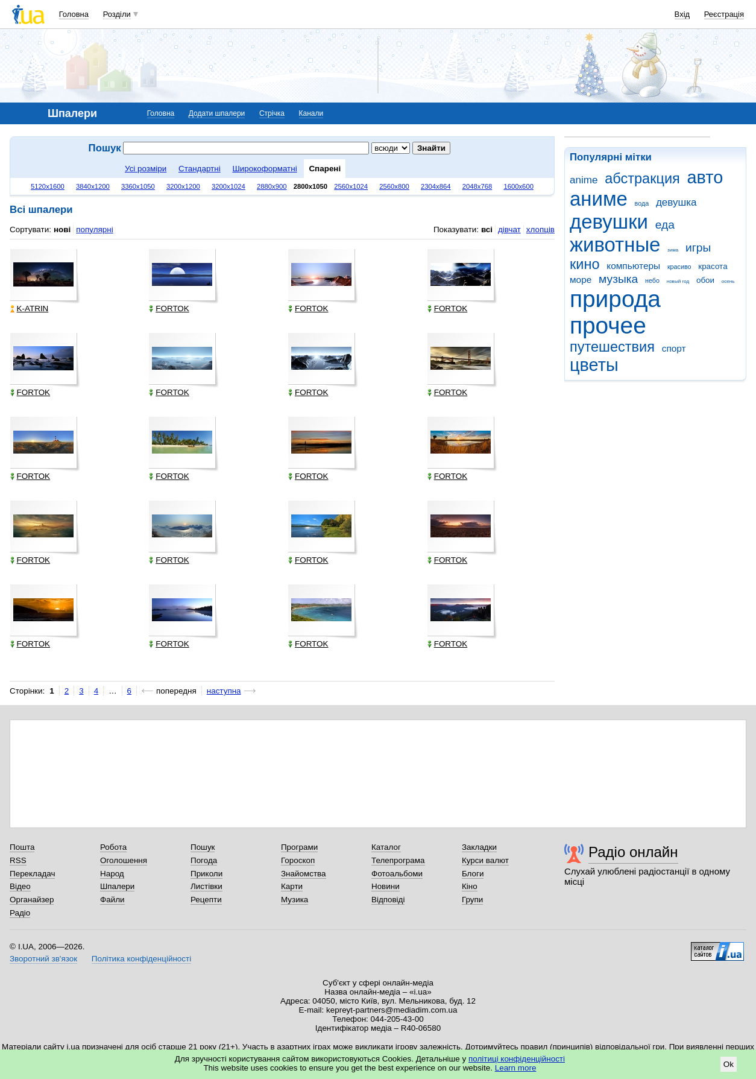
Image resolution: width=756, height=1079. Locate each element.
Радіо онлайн (633, 852)
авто (705, 177)
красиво (679, 266)
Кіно (469, 886)
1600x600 (518, 186)
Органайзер (32, 899)
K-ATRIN (29, 308)
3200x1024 (228, 186)
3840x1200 (93, 186)
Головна (74, 14)
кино (585, 264)
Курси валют (485, 860)
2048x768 (477, 186)
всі (487, 229)
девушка (676, 202)
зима (672, 250)
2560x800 (394, 186)
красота (712, 266)
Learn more (516, 1067)
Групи (472, 899)
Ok (728, 1064)
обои (705, 280)
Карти (292, 886)
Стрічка (272, 113)
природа (615, 299)
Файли (112, 899)
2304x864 (436, 186)
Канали (311, 113)
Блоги (473, 873)
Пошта (22, 847)
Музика (294, 899)
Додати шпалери (217, 113)
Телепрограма (398, 860)
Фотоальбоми (397, 873)
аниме (599, 199)
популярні (94, 229)
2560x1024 (351, 186)
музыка (618, 279)
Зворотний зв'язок (43, 958)
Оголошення (123, 860)
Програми (299, 847)
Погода (204, 860)
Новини (385, 886)
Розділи (117, 14)
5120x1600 (48, 186)
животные (615, 244)
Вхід (682, 14)
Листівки (206, 886)
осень (728, 281)
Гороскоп (298, 860)
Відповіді (388, 899)
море (580, 279)
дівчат (509, 229)
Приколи (206, 873)
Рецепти (206, 899)
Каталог (386, 847)
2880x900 (272, 186)
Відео (20, 886)
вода (642, 203)
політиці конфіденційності (516, 1058)
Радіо (20, 912)
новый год (678, 281)
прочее (608, 325)
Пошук (203, 847)
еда (665, 224)
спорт (674, 348)
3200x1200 (183, 186)
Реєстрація (724, 14)
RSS (18, 860)
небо (652, 280)
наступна (224, 690)
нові (62, 229)
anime (583, 180)
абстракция (642, 178)
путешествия (612, 347)
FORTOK (169, 308)
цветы (594, 365)
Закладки (479, 847)
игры (698, 247)
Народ (112, 873)
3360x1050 (138, 186)
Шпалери (117, 886)
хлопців (540, 229)
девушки (609, 221)
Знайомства (303, 873)
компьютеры (633, 266)
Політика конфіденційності (141, 958)
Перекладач (32, 873)
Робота (113, 847)
